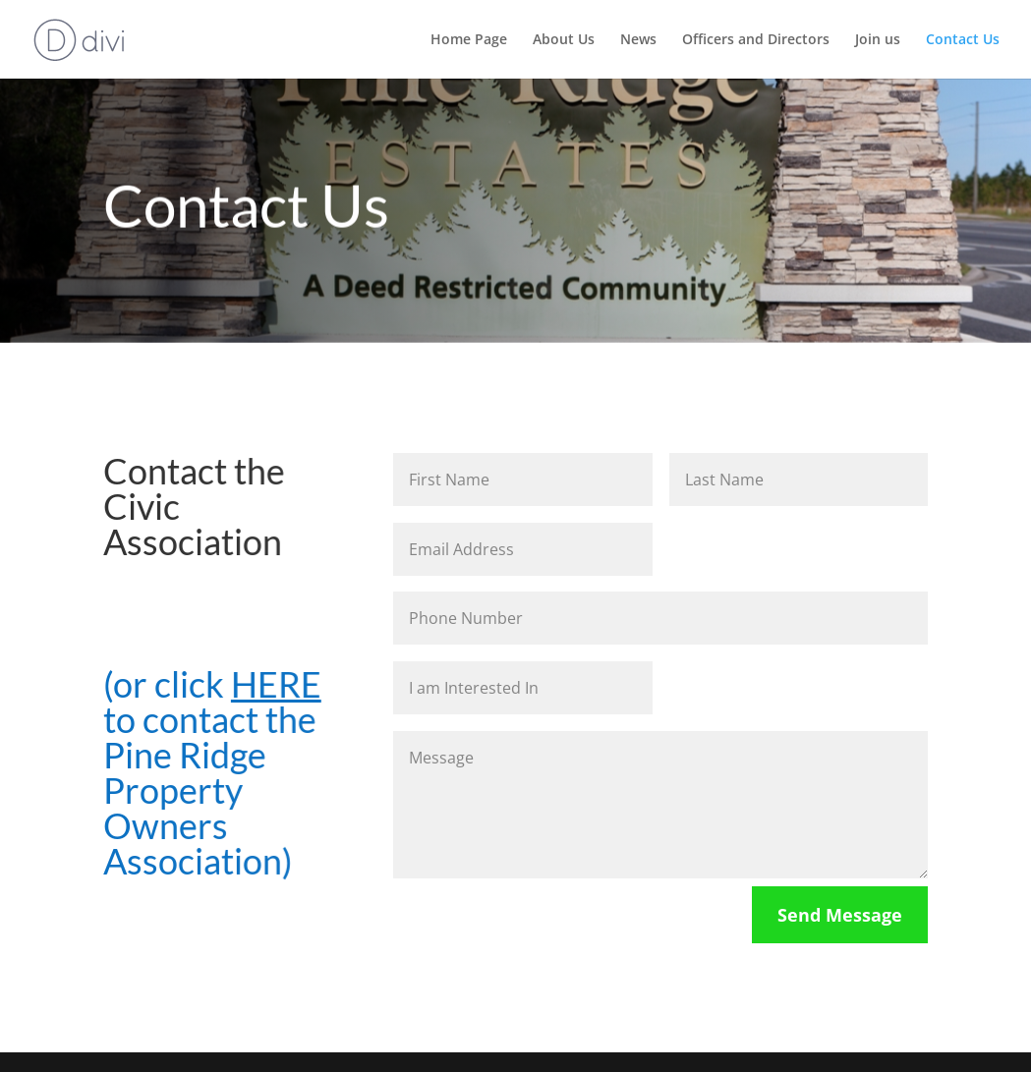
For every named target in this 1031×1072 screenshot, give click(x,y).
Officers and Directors (756, 40)
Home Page (468, 40)
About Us (564, 40)
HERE (274, 683)
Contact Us (963, 40)
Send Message (839, 915)
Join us (877, 40)
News (638, 40)
